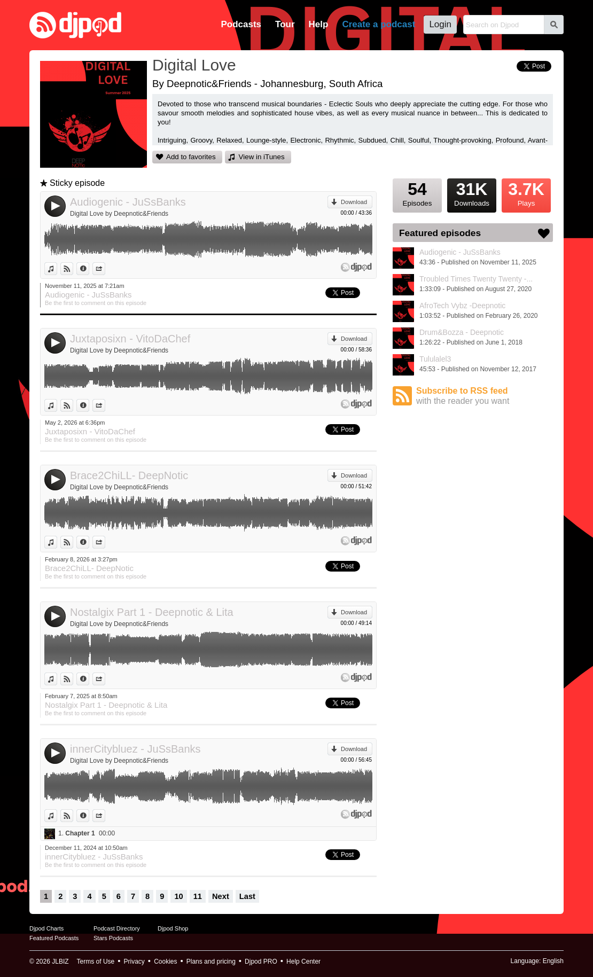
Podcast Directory (116, 928)
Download (354, 202)
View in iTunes (262, 157)
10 (178, 896)
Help (319, 24)
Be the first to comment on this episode (95, 303)
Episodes (417, 192)
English (553, 961)
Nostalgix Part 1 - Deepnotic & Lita (151, 612)
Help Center (303, 961)
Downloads (471, 192)
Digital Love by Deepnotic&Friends (119, 213)
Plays (526, 192)
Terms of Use (96, 961)
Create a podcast (378, 24)
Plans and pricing (211, 961)
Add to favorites (191, 157)
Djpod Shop (173, 928)
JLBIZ (60, 961)
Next (220, 896)
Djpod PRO (261, 961)
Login (440, 24)
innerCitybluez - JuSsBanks (135, 749)
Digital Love (194, 65)
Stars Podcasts (113, 938)
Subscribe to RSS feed (484, 396)
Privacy (134, 961)
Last (247, 896)
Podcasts (241, 24)
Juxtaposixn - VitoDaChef (130, 339)
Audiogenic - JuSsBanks (128, 202)
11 (197, 896)
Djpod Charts (46, 928)
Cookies (165, 961)
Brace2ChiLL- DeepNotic (129, 475)
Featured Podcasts (54, 938)
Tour (285, 24)
